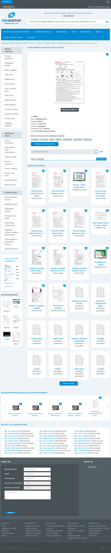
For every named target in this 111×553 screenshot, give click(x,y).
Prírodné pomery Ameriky (65, 43)
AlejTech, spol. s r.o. (37, 548)
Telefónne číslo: (10, 478)
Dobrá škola (61, 32)
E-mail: (7, 474)
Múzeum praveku (52, 536)
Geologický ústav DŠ (53, 531)
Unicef (48, 528)
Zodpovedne (93, 533)
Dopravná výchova (11, 249)
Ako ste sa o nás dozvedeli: (14, 483)
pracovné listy (77, 139)
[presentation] (22, 504)
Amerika (53, 43)
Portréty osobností (11, 109)
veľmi (6, 265)
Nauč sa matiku (94, 531)
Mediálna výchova (11, 204)
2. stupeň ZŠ (35, 139)
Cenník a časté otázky (13, 37)
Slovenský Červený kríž (54, 526)
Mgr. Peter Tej (79, 436)
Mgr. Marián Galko (11, 441)
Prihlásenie (6, 2)
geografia (58, 139)
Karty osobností (10, 105)
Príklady (92, 536)
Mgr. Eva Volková (80, 453)
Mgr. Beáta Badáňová (47, 436)
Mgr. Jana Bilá (10, 446)
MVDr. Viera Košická (81, 450)
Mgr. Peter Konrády (46, 453)
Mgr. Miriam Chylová (81, 433)
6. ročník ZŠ (39, 43)
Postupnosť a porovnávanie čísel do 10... (95, 414)
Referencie (86, 32)
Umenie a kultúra (11, 180)
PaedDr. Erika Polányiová (14, 448)
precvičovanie (87, 139)
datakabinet (92, 467)
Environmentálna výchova (11, 198)
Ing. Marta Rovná (11, 438)
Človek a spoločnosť (8, 163)
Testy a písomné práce (10, 90)
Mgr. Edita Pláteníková (13, 433)
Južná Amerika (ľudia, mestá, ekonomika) (100, 193)
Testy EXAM (9, 95)
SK (108, 2)
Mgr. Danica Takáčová (47, 441)
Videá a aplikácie (11, 70)
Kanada (37, 369)
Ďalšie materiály (68, 383)
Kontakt (31, 37)
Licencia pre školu (42, 32)
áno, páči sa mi (9, 268)
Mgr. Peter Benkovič (12, 450)
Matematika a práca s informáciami (10, 150)
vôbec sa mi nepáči (8, 278)
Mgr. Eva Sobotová (46, 443)
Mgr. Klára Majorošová (47, 448)
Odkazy (98, 32)
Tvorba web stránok (7, 548)
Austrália (100, 369)
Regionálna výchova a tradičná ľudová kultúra (11, 232)
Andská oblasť (36, 338)
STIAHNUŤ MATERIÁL (40, 152)
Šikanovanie (71, 528)
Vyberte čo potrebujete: (12, 487)
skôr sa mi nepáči (9, 274)
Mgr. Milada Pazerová (47, 431)
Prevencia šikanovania (97, 526)
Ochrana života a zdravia (11, 217)
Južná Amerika (67, 139)
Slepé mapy (9, 75)
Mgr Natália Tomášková (13, 443)
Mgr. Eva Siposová (11, 431)
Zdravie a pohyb (10, 185)
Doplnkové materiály (8, 124)
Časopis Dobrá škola (32, 526)
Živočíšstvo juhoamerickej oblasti (100, 303)
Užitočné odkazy (31, 528)
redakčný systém (20, 548)
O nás (74, 32)
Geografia (47, 43)
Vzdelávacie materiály (9, 528)
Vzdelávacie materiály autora (44, 144)
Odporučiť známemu (70, 110)
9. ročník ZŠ (44, 139)
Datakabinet (5, 43)
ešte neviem (8, 271)
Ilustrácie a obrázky (11, 114)
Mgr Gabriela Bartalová (82, 443)
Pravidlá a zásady (73, 536)
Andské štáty (58, 338)
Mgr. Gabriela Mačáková (83, 441)
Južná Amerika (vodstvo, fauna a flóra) (36, 193)
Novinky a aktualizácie (9, 57)
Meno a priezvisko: (11, 469)
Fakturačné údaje (7, 533)
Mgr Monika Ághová (81, 438)
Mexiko (58, 369)
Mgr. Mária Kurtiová (81, 446)
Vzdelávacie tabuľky (9, 64)
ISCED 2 (31, 43)
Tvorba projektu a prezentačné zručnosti (11, 241)
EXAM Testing (51, 533)
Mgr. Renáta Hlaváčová (47, 438)
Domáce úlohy (10, 118)
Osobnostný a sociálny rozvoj (10, 224)
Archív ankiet (8, 286)
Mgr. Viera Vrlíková (11, 453)
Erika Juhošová (79, 431)
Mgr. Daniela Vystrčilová (13, 436)
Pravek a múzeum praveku (77, 538)
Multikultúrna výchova (9, 210)
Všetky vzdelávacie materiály (16, 32)
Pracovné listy (10, 84)
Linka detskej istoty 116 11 (98, 528)
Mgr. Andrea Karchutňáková (49, 450)
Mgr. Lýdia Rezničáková (48, 446)
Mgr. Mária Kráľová (46, 433)
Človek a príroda (10, 157)
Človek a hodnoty (11, 168)
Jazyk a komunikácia (9, 141)
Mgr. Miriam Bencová (81, 448)
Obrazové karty (10, 100)
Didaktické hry (10, 79)
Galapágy (100, 338)
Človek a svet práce (9, 174)
